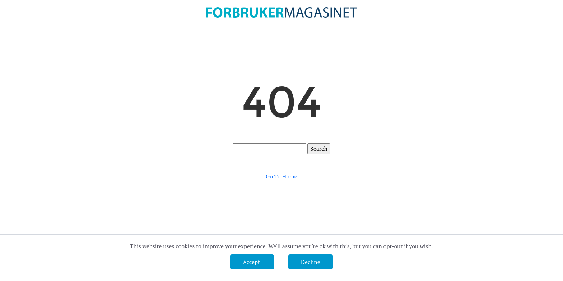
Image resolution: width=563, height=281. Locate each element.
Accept (252, 262)
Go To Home (281, 176)
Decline (310, 262)
